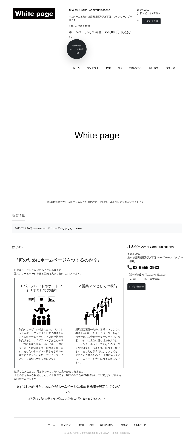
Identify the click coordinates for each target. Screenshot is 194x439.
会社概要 (154, 68)
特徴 (108, 68)
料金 (120, 68)
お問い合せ (172, 68)
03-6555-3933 (146, 267)
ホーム (76, 68)
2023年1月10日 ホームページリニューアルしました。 (48, 228)
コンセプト (93, 68)
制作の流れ (135, 68)
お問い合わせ (136, 286)
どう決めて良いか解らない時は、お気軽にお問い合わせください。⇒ (66, 398)
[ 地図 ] (131, 261)
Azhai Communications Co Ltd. (89, 432)
